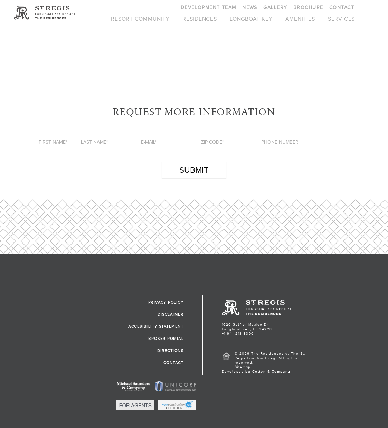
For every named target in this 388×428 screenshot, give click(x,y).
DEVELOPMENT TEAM (208, 7)
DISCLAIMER (170, 314)
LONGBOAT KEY (251, 19)
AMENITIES (300, 19)
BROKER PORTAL (165, 338)
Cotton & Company (271, 371)
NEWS (249, 7)
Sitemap (243, 367)
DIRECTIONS (170, 351)
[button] (202, 417)
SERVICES (341, 19)
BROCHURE (308, 7)
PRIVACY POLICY (165, 302)
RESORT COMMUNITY (140, 19)
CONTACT (341, 7)
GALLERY (275, 7)
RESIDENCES (199, 19)
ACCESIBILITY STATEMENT (155, 326)
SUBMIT (194, 169)
